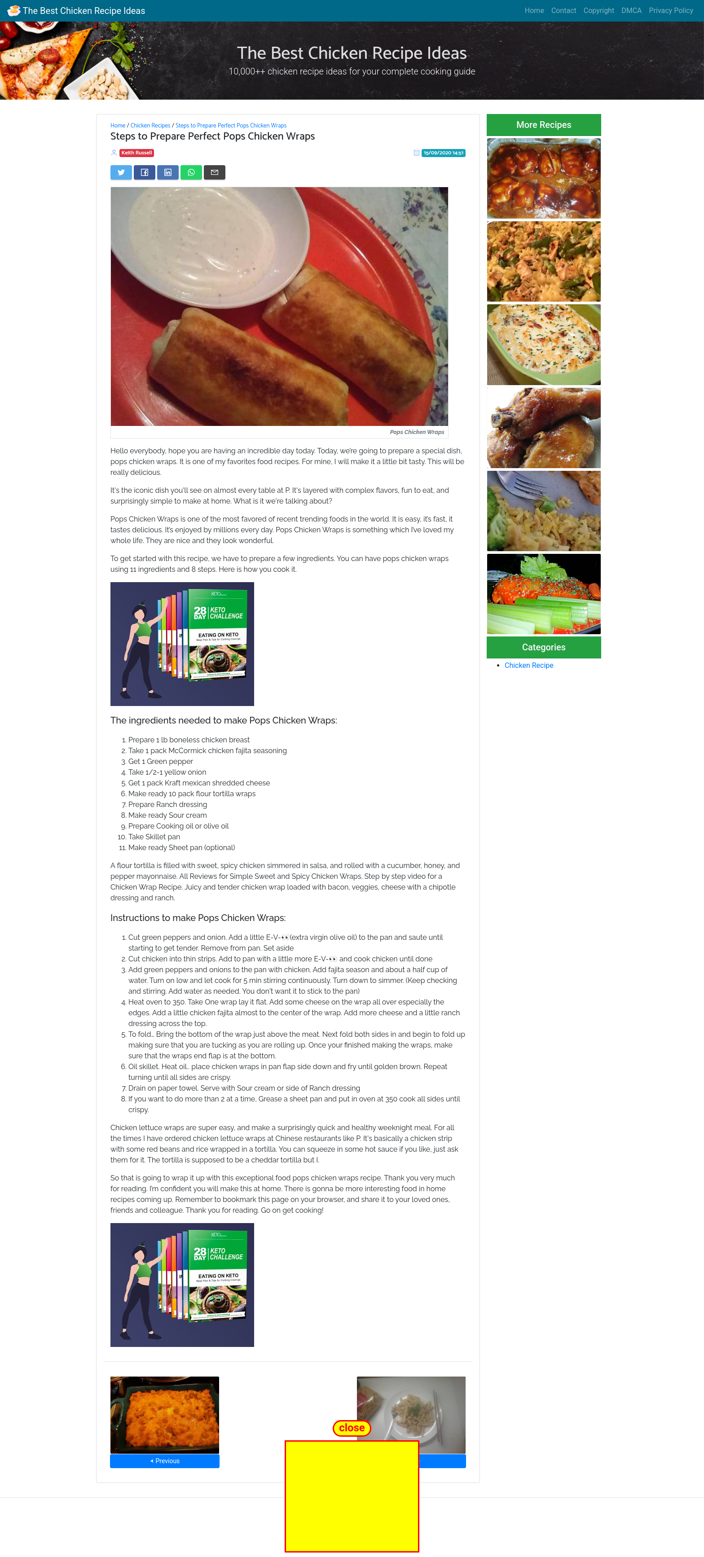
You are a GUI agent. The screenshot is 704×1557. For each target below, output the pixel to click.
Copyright (599, 10)
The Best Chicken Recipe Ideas (76, 11)
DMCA (631, 10)
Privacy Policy (671, 10)
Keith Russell (137, 153)
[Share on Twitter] (121, 172)
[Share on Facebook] (144, 172)
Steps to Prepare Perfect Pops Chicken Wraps (231, 126)
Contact (563, 10)
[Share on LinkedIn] (168, 172)
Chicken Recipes (151, 126)
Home (534, 10)
